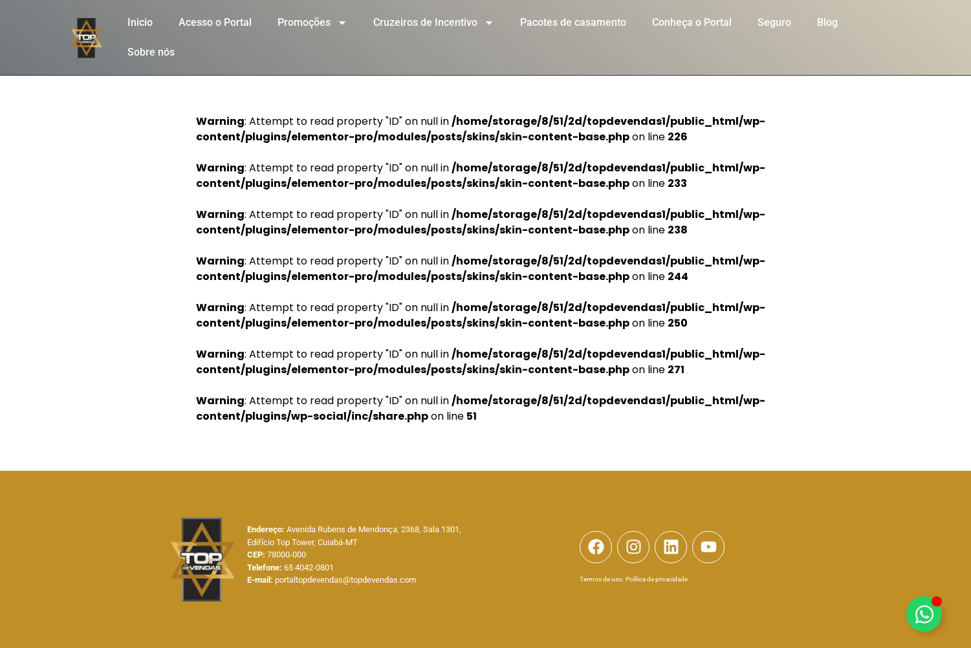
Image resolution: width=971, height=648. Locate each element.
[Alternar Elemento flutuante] (924, 614)
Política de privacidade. (658, 579)
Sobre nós (151, 52)
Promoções (312, 22)
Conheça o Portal (692, 22)
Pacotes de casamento (573, 22)
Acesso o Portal (215, 22)
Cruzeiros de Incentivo (433, 22)
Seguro (774, 22)
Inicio (140, 22)
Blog (827, 22)
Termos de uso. (602, 579)
